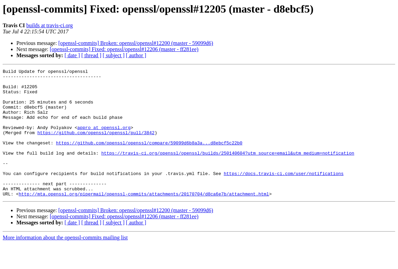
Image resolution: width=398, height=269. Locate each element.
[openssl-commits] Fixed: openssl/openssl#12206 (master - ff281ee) (124, 49)
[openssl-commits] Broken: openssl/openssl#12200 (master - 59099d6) (135, 43)
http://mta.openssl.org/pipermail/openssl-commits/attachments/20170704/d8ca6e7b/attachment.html (144, 219)
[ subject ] (114, 55)
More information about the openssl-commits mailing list (65, 263)
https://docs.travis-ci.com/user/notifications (283, 195)
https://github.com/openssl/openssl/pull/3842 (95, 146)
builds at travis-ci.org (49, 25)
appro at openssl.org (103, 140)
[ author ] (136, 55)
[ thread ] (91, 55)
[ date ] (72, 55)
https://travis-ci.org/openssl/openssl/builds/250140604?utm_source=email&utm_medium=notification (227, 170)
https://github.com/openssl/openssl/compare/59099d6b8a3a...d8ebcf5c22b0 (149, 158)
